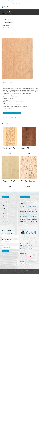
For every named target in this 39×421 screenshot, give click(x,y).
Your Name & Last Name (7, 239)
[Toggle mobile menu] (36, 7)
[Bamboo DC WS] (10, 167)
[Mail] (33, 256)
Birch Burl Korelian (28, 181)
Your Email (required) (7, 233)
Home (3, 13)
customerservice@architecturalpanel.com (25, 1)
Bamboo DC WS (9, 181)
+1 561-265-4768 (26, 247)
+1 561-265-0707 (28, 245)
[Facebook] (21, 256)
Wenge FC (25, 148)
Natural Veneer (10, 13)
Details (11, 153)
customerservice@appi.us (29, 248)
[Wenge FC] (28, 136)
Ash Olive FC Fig (9, 148)
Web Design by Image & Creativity (19, 270)
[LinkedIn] (28, 256)
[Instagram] (26, 256)
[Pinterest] (30, 256)
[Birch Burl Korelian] (28, 167)
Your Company (5, 245)
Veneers (5, 13)
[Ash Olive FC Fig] (10, 136)
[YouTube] (23, 256)
